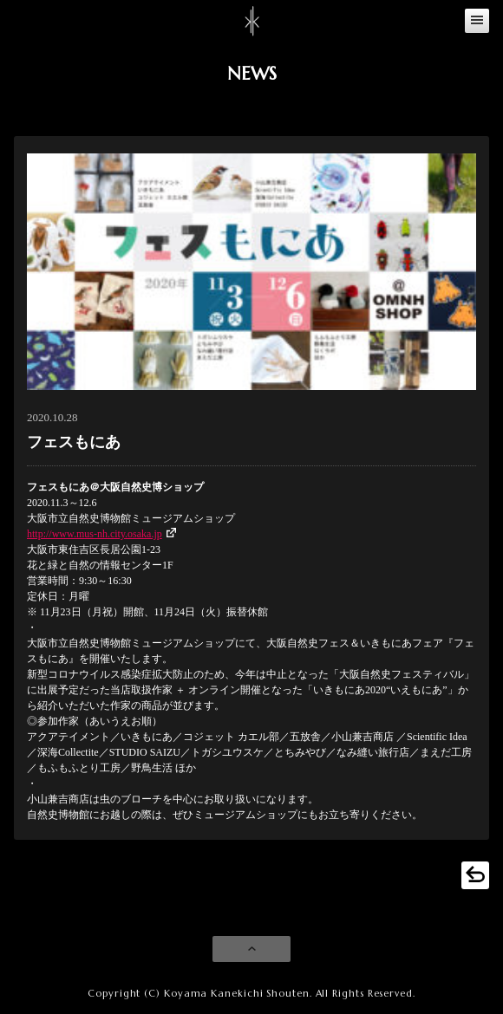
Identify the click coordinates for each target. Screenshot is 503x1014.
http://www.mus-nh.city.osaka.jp (94, 534)
